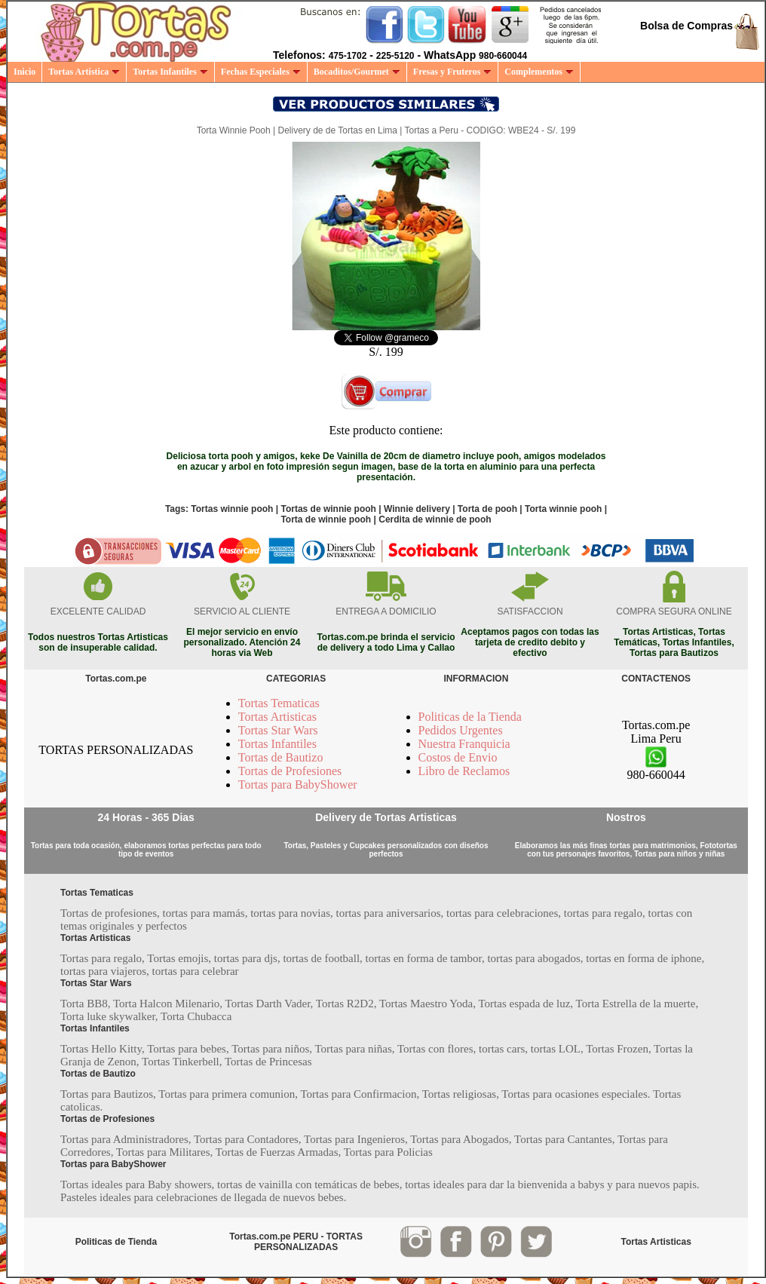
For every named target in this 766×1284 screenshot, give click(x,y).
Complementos (539, 71)
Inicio (24, 71)
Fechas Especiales (261, 71)
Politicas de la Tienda (470, 716)
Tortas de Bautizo (280, 757)
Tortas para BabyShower (297, 784)
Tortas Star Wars (278, 730)
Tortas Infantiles (170, 71)
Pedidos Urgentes (460, 730)
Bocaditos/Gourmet (357, 71)
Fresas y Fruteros (452, 71)
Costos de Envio (458, 757)
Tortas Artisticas (277, 716)
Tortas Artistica (84, 71)
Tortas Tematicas (279, 703)
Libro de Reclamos (464, 771)
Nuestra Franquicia (464, 743)
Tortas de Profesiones (290, 771)
